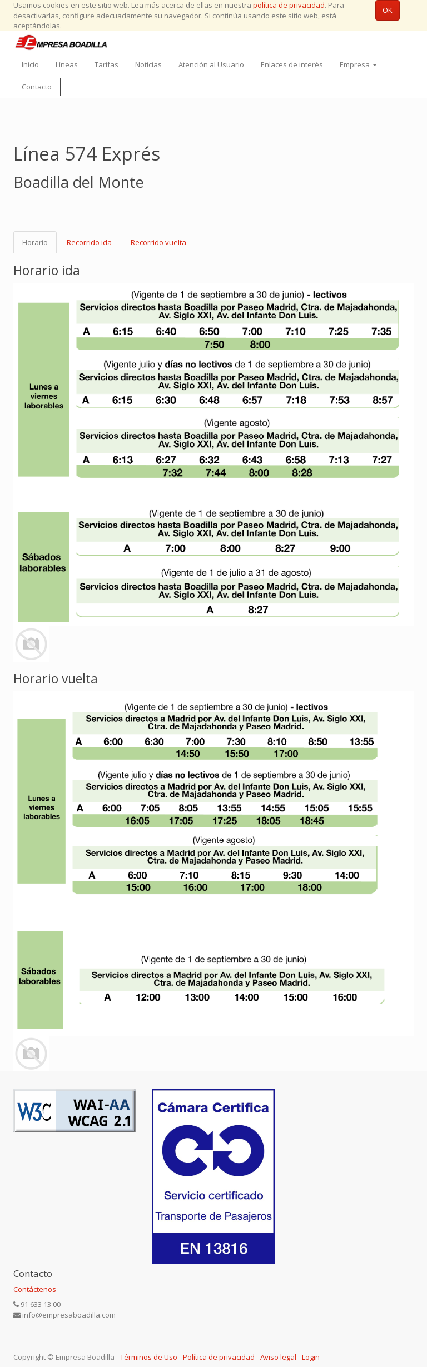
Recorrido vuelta (158, 242)
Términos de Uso (148, 1357)
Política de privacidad (219, 1357)
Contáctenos (34, 1289)
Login (311, 1357)
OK (388, 10)
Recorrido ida (89, 242)
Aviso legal (278, 1357)
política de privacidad (289, 5)
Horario (35, 242)
